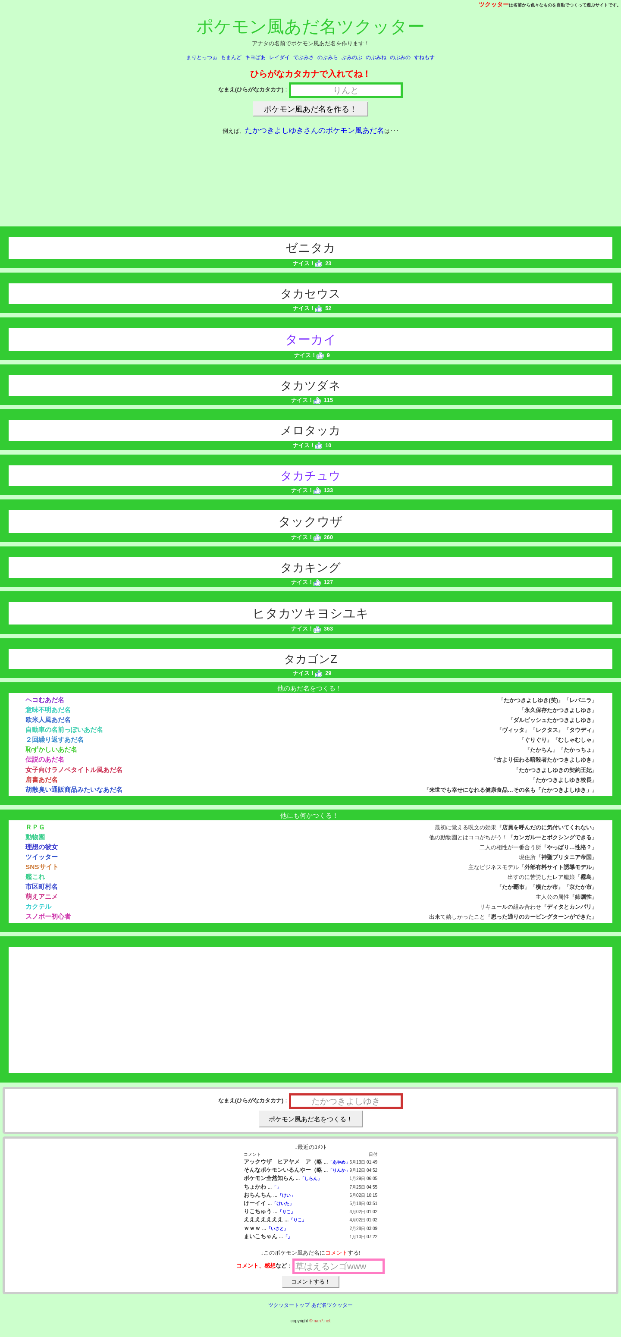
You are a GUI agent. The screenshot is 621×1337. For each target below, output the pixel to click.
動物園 (35, 837)
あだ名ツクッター (332, 1305)
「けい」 (286, 1195)
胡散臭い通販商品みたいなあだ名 (73, 789)
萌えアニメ (41, 896)
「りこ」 (286, 1211)
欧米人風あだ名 (48, 719)
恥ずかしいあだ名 (51, 749)
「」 (276, 1187)
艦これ (35, 876)
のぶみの (400, 57)
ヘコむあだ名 (44, 699)
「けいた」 (283, 1203)
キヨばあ (255, 57)
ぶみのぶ (352, 57)
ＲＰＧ (35, 827)
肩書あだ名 (41, 779)
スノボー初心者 (48, 916)
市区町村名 (41, 886)
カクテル (38, 906)
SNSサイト (42, 866)
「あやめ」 (339, 1162)
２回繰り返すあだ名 (54, 739)
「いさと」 (277, 1228)
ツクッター (494, 4)
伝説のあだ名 (44, 759)
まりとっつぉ (201, 57)
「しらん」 (311, 1178)
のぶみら (327, 57)
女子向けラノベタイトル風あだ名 (73, 769)
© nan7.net (319, 1320)
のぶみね (376, 57)
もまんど (231, 57)
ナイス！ (308, 263)
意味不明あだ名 (48, 709)
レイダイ (279, 57)
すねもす (424, 57)
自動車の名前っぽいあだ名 (64, 729)
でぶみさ (303, 57)
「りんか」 (339, 1170)
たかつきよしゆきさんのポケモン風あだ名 (314, 130)
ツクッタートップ (289, 1305)
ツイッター (41, 856)
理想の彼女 (41, 847)
